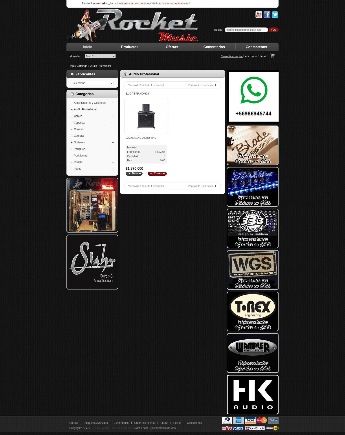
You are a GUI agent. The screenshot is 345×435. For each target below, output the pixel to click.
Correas (78, 129)
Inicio (87, 47)
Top (72, 66)
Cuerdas (79, 135)
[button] (134, 174)
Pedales (78, 162)
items (262, 56)
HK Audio (160, 152)
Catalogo (82, 66)
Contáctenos (256, 47)
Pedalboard (80, 155)
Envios (177, 422)
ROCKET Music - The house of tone (112, 428)
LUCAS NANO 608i (138, 93)
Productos (129, 47)
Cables (78, 116)
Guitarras (79, 142)
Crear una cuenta (144, 422)
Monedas (75, 56)
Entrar (164, 422)
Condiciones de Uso (164, 428)
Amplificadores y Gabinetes (90, 102)
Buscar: (218, 29)
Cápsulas (79, 122)
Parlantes (79, 149)
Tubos (77, 168)
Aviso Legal (141, 428)
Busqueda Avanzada (96, 422)
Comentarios (214, 47)
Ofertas (172, 47)
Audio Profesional (100, 66)
